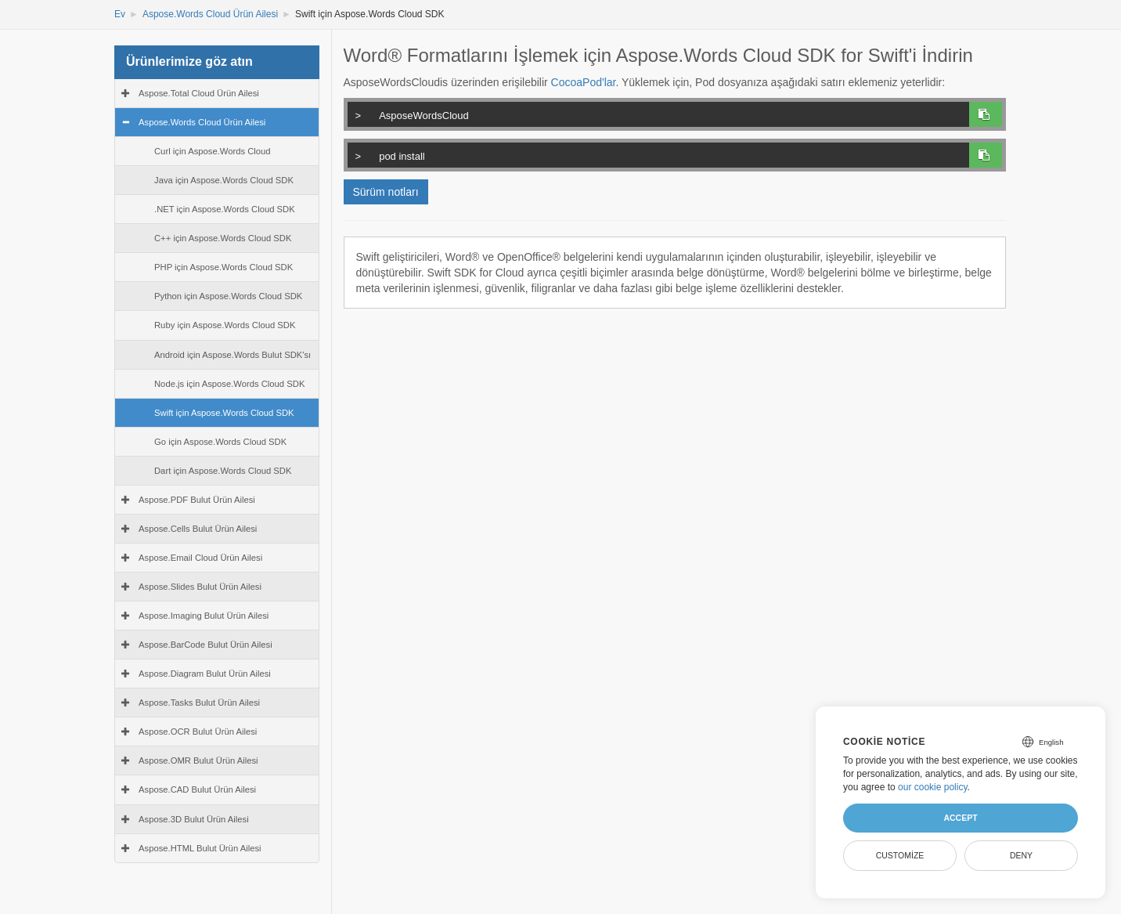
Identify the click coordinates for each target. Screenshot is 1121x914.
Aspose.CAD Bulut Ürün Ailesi (197, 789)
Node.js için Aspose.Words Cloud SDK (229, 383)
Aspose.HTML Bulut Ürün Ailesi (200, 848)
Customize (900, 855)
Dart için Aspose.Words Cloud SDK (223, 470)
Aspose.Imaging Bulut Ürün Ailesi (204, 615)
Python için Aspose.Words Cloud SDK (228, 296)
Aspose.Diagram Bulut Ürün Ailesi (205, 673)
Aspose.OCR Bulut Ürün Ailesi (198, 731)
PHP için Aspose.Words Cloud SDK (223, 267)
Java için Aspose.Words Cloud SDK (224, 180)
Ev (119, 14)
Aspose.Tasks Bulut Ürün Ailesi (199, 702)
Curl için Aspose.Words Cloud (212, 151)
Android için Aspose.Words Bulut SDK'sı (232, 354)
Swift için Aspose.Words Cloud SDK (224, 412)
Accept (960, 817)
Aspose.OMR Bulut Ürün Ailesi (198, 760)
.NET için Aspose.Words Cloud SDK (224, 209)
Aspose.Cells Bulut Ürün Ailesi (198, 528)
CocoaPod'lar (583, 82)
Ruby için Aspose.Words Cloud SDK (225, 325)
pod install (655, 154)
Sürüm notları (386, 192)
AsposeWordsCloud (655, 113)
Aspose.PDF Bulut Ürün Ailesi (197, 499)
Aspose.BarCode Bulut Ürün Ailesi (205, 644)
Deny (1021, 855)
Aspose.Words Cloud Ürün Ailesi (210, 14)
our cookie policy (933, 787)
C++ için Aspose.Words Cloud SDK (223, 238)
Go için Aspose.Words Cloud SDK (220, 441)
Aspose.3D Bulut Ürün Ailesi (194, 819)
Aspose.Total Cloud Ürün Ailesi (199, 93)
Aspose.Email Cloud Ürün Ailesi (200, 557)
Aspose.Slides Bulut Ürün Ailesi (200, 586)
